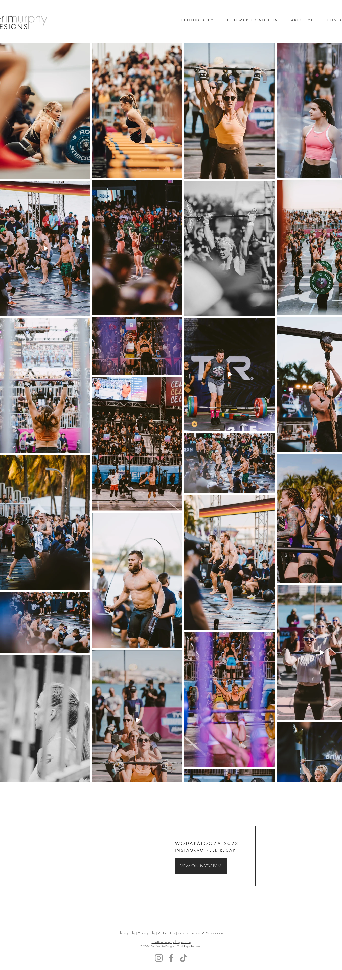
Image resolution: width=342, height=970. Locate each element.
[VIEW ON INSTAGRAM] (201, 866)
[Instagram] (158, 958)
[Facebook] (171, 958)
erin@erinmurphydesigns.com (171, 942)
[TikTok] (183, 958)
